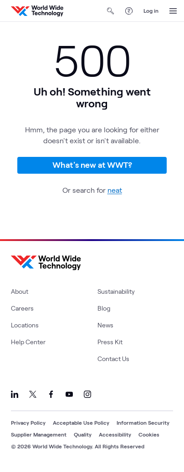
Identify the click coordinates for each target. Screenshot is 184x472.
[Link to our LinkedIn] (14, 394)
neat (114, 190)
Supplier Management (38, 434)
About (19, 291)
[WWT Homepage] (37, 10)
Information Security (143, 422)
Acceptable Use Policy (81, 422)
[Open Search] (110, 11)
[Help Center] (129, 11)
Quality (83, 434)
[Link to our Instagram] (87, 394)
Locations (25, 325)
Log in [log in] (150, 10)
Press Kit (110, 342)
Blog (103, 308)
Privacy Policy (28, 422)
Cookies (148, 434)
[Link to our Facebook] (51, 394)
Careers (22, 308)
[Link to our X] (32, 394)
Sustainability (116, 291)
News (105, 325)
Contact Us (113, 358)
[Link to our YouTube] (69, 394)
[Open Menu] (173, 11)
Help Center (28, 342)
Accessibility (115, 434)
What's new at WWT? (92, 165)
